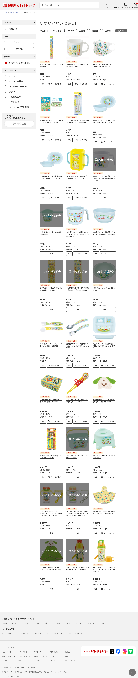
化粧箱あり (12, 101)
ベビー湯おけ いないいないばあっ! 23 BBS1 (104, 287)
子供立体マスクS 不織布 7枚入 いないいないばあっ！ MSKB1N (104, 65)
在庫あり (11, 28)
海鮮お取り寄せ (23, 650)
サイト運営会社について (19, 670)
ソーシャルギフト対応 (17, 106)
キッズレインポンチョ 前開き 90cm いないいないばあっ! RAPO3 (104, 510)
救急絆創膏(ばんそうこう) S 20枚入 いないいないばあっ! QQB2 (51, 119)
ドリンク (52, 654)
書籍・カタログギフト (72, 659)
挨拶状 (10, 91)
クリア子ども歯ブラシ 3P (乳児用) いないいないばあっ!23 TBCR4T (77, 287)
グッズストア (58, 631)
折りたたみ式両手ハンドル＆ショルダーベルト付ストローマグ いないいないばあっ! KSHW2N (51, 511)
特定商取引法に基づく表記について (40, 670)
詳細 (43, 84)
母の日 (4, 621)
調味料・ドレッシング (41, 654)
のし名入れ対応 (14, 81)
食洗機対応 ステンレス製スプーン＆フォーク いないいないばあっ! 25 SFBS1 (77, 344)
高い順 (108, 30)
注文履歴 (116, 7)
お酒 (66, 654)
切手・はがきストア (8, 631)
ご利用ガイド (6, 666)
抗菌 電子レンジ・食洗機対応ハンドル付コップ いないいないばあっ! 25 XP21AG (77, 232)
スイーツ (37, 659)
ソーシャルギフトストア (76, 631)
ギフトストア (25, 631)
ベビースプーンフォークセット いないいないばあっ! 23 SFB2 (51, 343)
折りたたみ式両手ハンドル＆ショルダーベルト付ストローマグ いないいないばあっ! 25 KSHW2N (77, 511)
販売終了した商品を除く (18, 62)
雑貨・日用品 (22, 659)
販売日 (95, 30)
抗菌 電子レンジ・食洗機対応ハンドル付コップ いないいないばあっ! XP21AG (104, 176)
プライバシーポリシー (62, 670)
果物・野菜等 (54, 650)
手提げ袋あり (13, 96)
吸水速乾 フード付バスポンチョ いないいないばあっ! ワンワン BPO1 (51, 566)
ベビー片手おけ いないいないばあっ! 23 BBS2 (51, 231)
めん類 (4, 659)
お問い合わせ (30, 666)
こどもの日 (15, 621)
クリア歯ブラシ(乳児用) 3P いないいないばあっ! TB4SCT (51, 287)
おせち (68, 621)
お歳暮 (58, 621)
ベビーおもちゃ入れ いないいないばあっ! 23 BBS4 (77, 455)
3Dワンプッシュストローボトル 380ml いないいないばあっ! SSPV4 (77, 566)
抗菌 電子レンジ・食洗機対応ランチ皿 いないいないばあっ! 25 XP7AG (104, 344)
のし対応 (11, 76)
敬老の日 (47, 621)
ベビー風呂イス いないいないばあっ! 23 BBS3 (104, 455)
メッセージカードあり (17, 86)
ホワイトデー (106, 621)
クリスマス (79, 621)
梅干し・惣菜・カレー (9, 654)
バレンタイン (92, 621)
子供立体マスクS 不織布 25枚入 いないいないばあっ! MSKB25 (51, 399)
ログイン (107, 7)
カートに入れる (56, 84)
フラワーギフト (55, 659)
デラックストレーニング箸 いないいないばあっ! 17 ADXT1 (77, 399)
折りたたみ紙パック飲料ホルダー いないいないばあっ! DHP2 (77, 175)
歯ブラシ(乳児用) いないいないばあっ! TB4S (51, 65)
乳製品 (67, 650)
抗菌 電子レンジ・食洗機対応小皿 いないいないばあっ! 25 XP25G (51, 175)
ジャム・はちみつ (24, 654)
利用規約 (5, 670)
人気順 (82, 30)
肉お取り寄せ (38, 650)
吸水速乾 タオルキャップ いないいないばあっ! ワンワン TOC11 (104, 399)
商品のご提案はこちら (12, 674)
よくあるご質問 (19, 666)
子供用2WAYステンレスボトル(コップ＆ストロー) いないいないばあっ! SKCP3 (104, 567)
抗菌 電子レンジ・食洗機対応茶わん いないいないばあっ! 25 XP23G (104, 231)
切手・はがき (6, 650)
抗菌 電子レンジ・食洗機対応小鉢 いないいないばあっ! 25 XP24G (104, 119)
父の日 (27, 621)
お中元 (37, 621)
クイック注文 (126, 7)
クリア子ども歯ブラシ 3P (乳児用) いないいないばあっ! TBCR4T (77, 119)
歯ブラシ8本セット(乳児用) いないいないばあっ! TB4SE (51, 455)
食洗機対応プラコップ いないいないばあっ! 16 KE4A (77, 65)
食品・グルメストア (41, 631)
